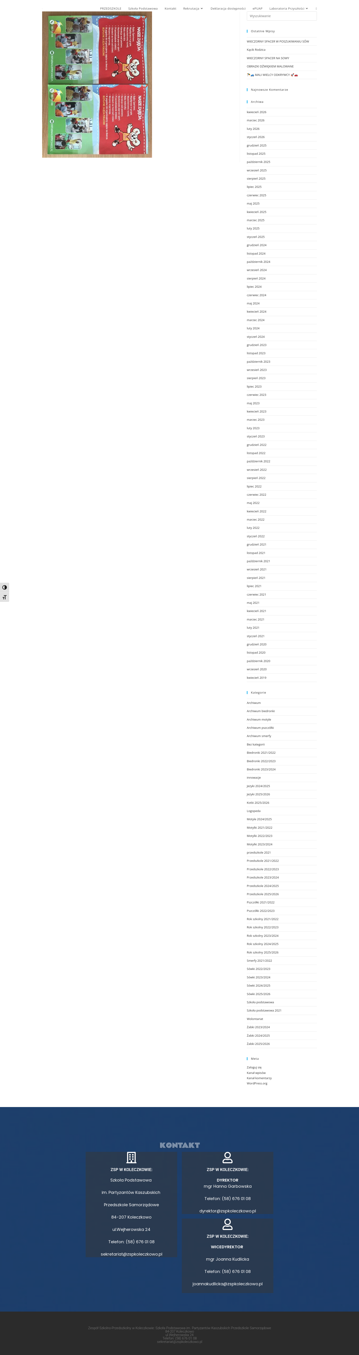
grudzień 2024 (257, 245)
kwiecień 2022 (256, 511)
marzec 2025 (255, 220)
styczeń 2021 (256, 636)
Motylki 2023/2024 (259, 844)
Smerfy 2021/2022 (259, 960)
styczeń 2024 (256, 337)
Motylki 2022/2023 (259, 836)
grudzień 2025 (257, 145)
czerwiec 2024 (256, 295)
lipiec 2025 (254, 187)
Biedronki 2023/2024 (261, 769)
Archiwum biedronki (261, 711)
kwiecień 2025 (256, 212)
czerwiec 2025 (256, 195)
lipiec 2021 (254, 586)
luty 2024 (253, 328)
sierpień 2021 (256, 578)
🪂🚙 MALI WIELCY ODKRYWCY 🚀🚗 (272, 75)
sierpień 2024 (256, 278)
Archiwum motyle (259, 719)
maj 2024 (253, 303)
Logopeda (254, 811)
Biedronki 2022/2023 (261, 761)
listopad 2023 (256, 353)
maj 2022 (253, 503)
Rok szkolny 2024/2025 (262, 944)
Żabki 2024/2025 (258, 1035)
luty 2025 (253, 228)
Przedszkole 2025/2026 (263, 894)
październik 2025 (258, 162)
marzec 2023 (255, 420)
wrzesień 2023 (257, 370)
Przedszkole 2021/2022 (263, 861)
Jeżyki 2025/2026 (258, 794)
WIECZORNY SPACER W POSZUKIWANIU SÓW (278, 41)
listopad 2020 (256, 652)
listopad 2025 (256, 154)
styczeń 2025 (256, 237)
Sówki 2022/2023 (258, 969)
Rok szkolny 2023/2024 (262, 936)
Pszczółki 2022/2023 (261, 911)
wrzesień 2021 (257, 569)
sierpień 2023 (256, 378)
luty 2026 (253, 129)
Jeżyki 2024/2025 (258, 786)
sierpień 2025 (256, 178)
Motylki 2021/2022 (259, 827)
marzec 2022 (255, 519)
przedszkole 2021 (259, 852)
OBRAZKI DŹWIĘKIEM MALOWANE (270, 66)
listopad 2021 (256, 553)
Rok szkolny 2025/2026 (262, 952)
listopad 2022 (256, 453)
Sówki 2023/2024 (258, 977)
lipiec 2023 (254, 386)
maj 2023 (253, 403)
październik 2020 (258, 661)
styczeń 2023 (256, 436)
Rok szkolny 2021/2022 (262, 919)
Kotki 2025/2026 (258, 803)
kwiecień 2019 (256, 678)
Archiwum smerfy (259, 736)
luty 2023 (253, 428)
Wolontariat (255, 1019)
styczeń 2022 (256, 536)
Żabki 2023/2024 (258, 1027)
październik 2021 (258, 561)
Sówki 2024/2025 (258, 985)
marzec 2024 (255, 320)
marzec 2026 (255, 120)
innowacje (254, 777)
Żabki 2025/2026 (258, 1044)
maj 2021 (253, 603)
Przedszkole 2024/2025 (263, 886)
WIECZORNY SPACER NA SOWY (268, 58)
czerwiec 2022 (256, 494)
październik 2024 (258, 262)
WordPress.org (257, 1083)
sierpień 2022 (256, 478)
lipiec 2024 (254, 287)
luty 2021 (253, 628)
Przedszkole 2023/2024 (263, 877)
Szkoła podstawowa (260, 1002)
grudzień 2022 (257, 445)
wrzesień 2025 (257, 170)
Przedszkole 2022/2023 (263, 869)
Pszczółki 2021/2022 (261, 902)
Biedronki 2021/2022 (261, 753)
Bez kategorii (256, 744)
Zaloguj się (254, 1067)
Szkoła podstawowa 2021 (264, 1010)
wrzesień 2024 (257, 270)
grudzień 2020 (257, 644)
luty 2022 (253, 528)
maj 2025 (253, 203)
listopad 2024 (256, 253)
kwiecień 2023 (256, 411)
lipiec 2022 (254, 486)
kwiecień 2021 (256, 611)
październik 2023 (258, 361)
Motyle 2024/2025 (259, 819)
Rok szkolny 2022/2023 (262, 927)
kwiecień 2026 (256, 112)
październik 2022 (258, 461)
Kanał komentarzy (259, 1078)
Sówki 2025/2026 (258, 994)
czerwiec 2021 (256, 594)
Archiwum (254, 703)
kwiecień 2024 (256, 311)
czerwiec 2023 (256, 395)
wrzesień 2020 (257, 669)
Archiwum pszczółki (260, 728)
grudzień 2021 (257, 544)
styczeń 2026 (256, 137)
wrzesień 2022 (257, 470)
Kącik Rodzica (256, 50)
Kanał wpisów (256, 1073)
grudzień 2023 (257, 345)
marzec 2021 (255, 619)
